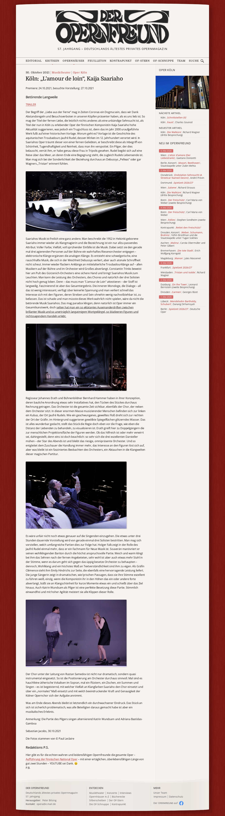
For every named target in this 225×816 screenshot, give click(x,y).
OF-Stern (142, 60)
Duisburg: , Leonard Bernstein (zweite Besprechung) (179, 286)
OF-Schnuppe (163, 60)
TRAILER (31, 104)
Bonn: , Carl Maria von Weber (181, 214)
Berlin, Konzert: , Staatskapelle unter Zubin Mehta (181, 164)
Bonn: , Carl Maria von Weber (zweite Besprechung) (181, 201)
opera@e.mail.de (46, 804)
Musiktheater (61, 72)
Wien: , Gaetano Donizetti (178, 157)
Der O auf (165, 803)
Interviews (125, 793)
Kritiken (52, 60)
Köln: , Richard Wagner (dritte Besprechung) (180, 194)
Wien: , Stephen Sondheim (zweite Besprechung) (183, 221)
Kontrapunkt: (181, 227)
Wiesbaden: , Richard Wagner (183, 274)
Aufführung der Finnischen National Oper (51, 759)
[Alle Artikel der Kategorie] (182, 92)
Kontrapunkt (121, 60)
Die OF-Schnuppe (99, 804)
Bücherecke (118, 796)
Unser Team (160, 792)
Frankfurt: (176, 267)
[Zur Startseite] (112, 27)
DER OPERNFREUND (37, 788)
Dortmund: (177, 182)
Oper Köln (80, 72)
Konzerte (112, 793)
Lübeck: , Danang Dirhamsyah (179, 303)
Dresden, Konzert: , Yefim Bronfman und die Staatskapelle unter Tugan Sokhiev (182, 235)
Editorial (34, 60)
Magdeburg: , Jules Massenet (181, 258)
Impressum (160, 796)
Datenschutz (176, 796)
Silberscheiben (97, 800)
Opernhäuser (73, 60)
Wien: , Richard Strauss (178, 187)
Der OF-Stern (116, 800)
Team (181, 60)
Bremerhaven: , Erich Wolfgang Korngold (180, 252)
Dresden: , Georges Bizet (179, 292)
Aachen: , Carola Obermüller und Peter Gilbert (183, 244)
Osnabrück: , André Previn (182, 176)
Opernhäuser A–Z (99, 796)
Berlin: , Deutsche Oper (180, 310)
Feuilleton (97, 60)
